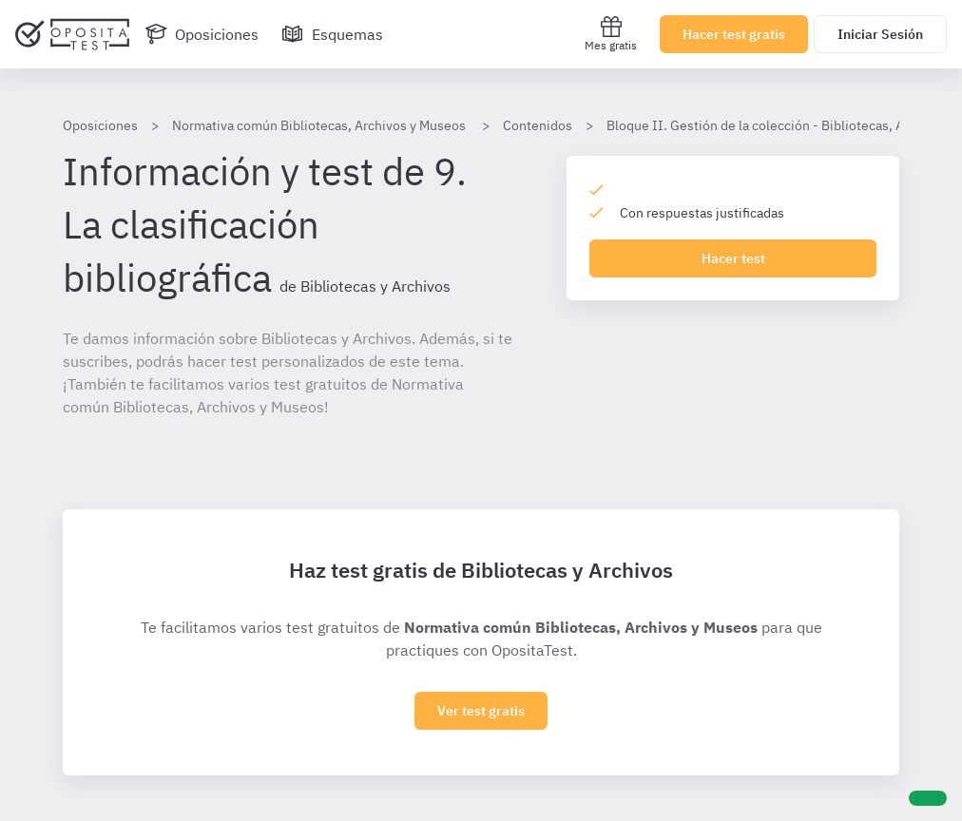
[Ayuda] (928, 798)
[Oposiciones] (201, 34)
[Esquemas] (332, 34)
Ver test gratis (481, 710)
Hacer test (733, 258)
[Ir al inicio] (72, 34)
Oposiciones (100, 125)
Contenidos (537, 125)
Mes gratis (611, 33)
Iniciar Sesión (880, 34)
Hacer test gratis (734, 34)
